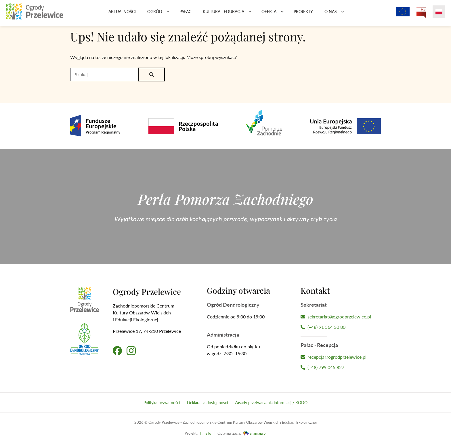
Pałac (185, 14)
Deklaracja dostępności (207, 402)
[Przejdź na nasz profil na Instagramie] (131, 350)
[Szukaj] (151, 74)
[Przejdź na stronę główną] (34, 14)
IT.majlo (204, 433)
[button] (168, 14)
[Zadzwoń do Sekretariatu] (341, 327)
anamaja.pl (258, 433)
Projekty (303, 14)
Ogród (160, 14)
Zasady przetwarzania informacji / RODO (271, 402)
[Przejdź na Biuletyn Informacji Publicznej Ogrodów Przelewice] (421, 14)
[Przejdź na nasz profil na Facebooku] (117, 350)
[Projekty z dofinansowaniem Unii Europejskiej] (403, 14)
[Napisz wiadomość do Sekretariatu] (341, 316)
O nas (336, 14)
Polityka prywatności (162, 402)
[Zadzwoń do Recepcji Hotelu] (341, 367)
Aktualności (122, 14)
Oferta (274, 14)
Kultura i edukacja (229, 14)
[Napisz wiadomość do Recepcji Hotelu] (341, 357)
